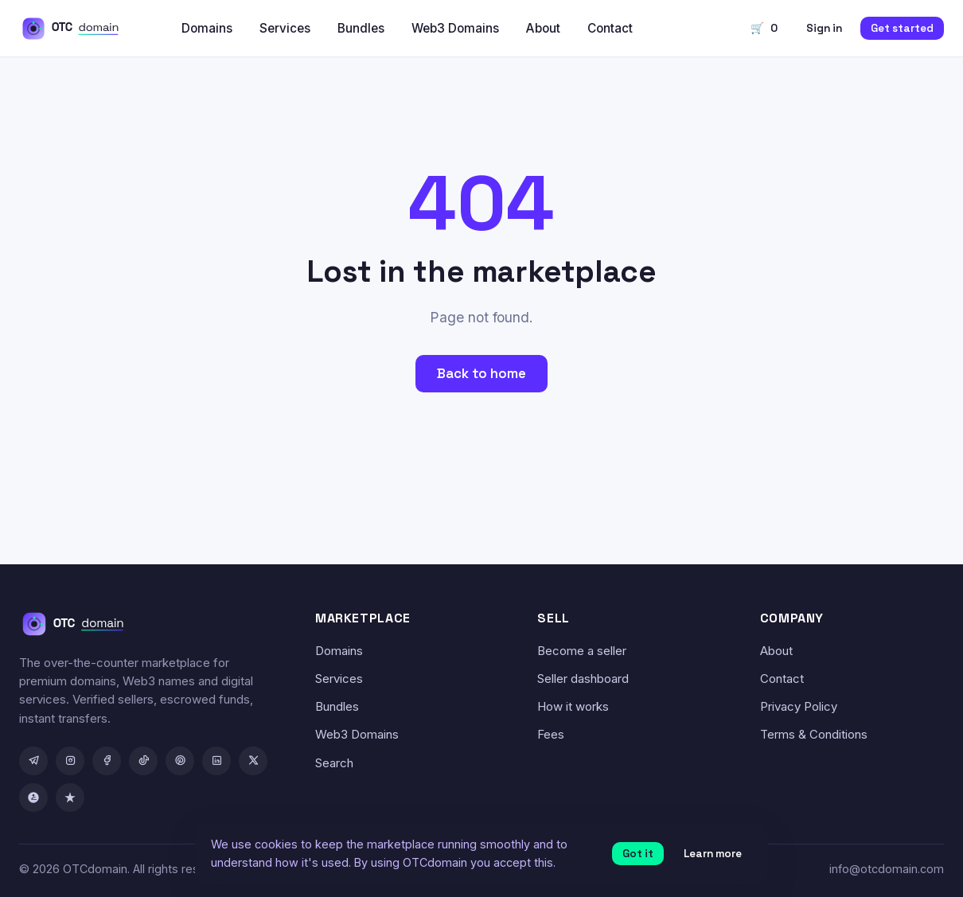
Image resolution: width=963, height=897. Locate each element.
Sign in (824, 28)
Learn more (713, 853)
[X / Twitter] (253, 761)
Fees (550, 734)
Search (334, 762)
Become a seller (581, 650)
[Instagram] (70, 761)
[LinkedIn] (216, 761)
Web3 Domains (455, 28)
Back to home (481, 373)
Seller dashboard (583, 678)
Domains (206, 28)
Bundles (360, 28)
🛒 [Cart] (764, 28)
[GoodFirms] (33, 797)
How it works (573, 706)
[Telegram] (33, 761)
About (543, 28)
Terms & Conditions (813, 734)
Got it (637, 853)
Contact (610, 28)
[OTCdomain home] (82, 28)
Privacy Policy (798, 706)
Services (284, 28)
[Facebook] (106, 761)
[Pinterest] (180, 761)
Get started (902, 28)
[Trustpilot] (70, 797)
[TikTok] (143, 761)
